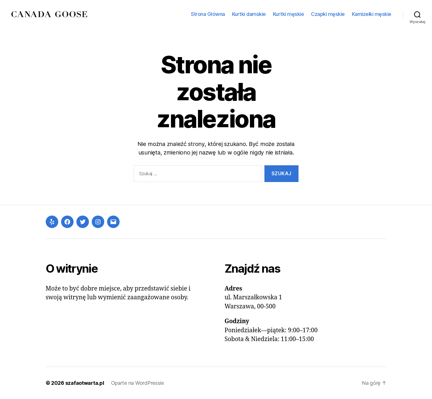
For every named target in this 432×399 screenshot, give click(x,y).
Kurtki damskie (249, 14)
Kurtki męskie (288, 14)
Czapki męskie (328, 14)
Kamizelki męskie (371, 14)
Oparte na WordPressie (137, 383)
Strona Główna (208, 14)
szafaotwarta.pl (84, 383)
